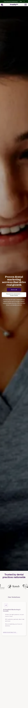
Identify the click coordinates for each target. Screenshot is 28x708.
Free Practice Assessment (11, 1)
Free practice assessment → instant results (14, 294)
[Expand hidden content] (24, 1)
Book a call (14, 289)
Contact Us (2, 4)
